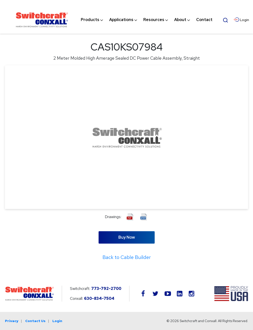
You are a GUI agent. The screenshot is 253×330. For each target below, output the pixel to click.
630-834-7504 (99, 298)
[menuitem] (90, 19)
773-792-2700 (106, 288)
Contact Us (35, 321)
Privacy (11, 321)
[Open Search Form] (225, 19)
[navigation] (146, 19)
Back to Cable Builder (127, 257)
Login (57, 321)
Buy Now (126, 237)
